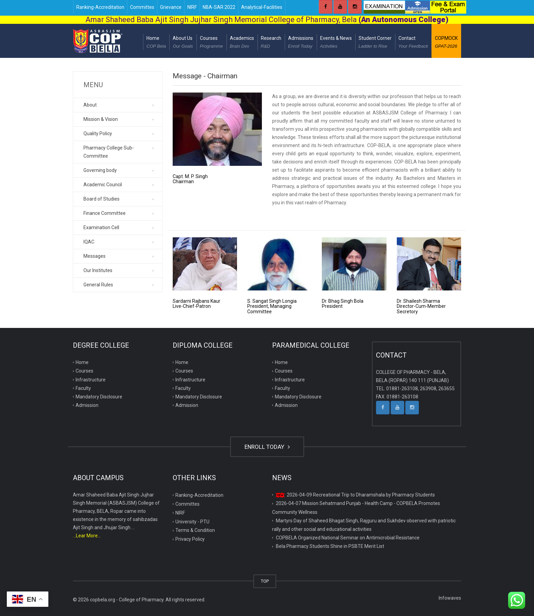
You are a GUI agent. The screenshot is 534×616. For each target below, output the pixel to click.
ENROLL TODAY (267, 446)
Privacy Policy (190, 539)
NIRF (192, 7)
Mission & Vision (100, 119)
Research (271, 42)
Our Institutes (97, 270)
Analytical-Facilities (261, 7)
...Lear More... (87, 535)
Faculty (83, 388)
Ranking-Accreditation (100, 7)
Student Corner (375, 42)
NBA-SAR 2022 (219, 7)
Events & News (336, 42)
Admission (87, 405)
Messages (94, 256)
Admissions (300, 42)
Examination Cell (101, 227)
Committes (142, 7)
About (90, 105)
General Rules (98, 284)
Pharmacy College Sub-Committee (108, 152)
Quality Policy (97, 133)
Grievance (171, 7)
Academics (242, 42)
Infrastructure (91, 379)
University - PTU (192, 521)
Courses (211, 42)
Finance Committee (104, 213)
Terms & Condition (195, 530)
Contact (413, 42)
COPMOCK (446, 42)
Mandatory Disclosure (99, 396)
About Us (183, 42)
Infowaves (450, 598)
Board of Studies (101, 199)
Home (156, 42)
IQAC (88, 241)
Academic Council (102, 184)
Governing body (100, 170)
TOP (265, 581)
